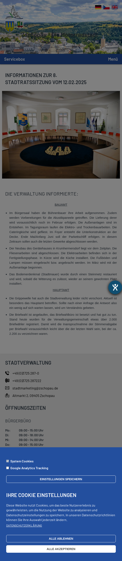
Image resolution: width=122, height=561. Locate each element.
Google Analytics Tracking (29, 471)
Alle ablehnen (61, 542)
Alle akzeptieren (61, 552)
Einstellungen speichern (61, 482)
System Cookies (22, 464)
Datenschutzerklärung (24, 529)
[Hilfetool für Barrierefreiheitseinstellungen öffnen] (115, 287)
